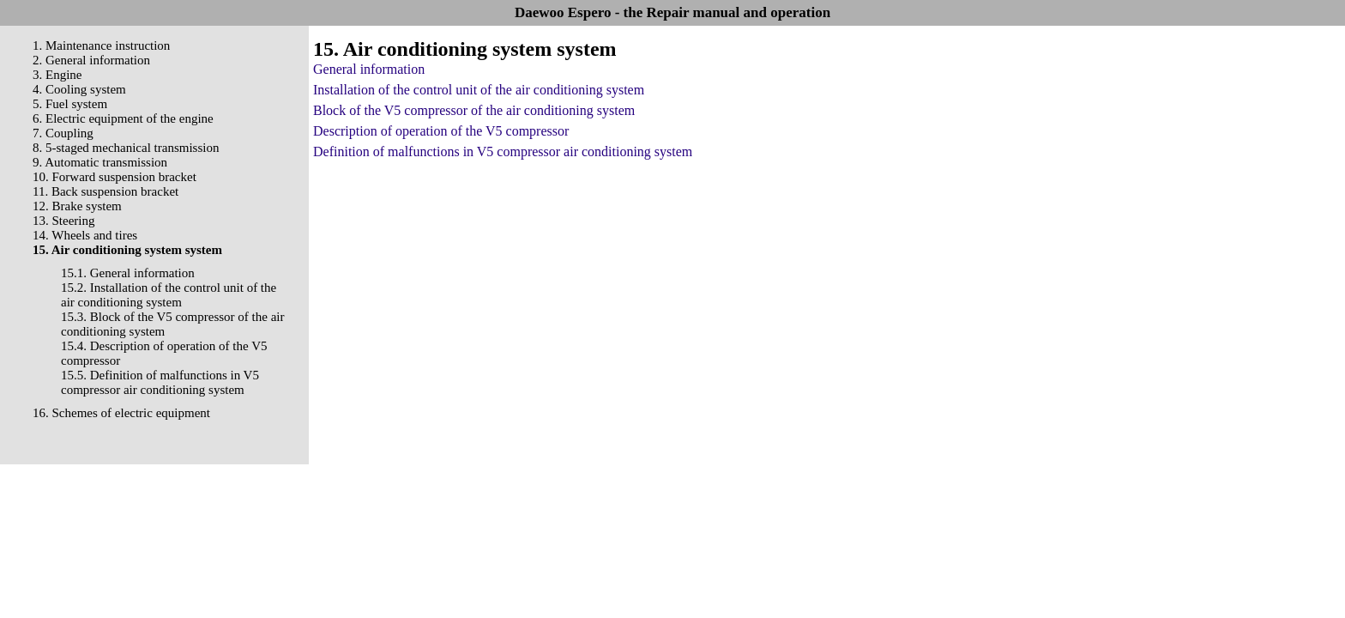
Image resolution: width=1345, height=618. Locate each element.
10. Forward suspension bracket (114, 177)
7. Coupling (63, 133)
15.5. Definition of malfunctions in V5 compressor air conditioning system (160, 382)
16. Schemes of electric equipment (121, 413)
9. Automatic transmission (100, 162)
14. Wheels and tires (85, 235)
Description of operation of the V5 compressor (441, 131)
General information (369, 69)
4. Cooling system (79, 89)
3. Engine (57, 75)
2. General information (91, 60)
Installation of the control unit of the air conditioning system (478, 89)
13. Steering (64, 220)
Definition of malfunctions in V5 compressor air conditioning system (502, 151)
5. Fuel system (70, 104)
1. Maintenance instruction (101, 45)
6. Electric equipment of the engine (123, 118)
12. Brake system (77, 206)
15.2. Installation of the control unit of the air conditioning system (168, 295)
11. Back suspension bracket (105, 191)
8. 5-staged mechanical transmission (126, 147)
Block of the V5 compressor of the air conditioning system (474, 110)
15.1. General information (128, 273)
